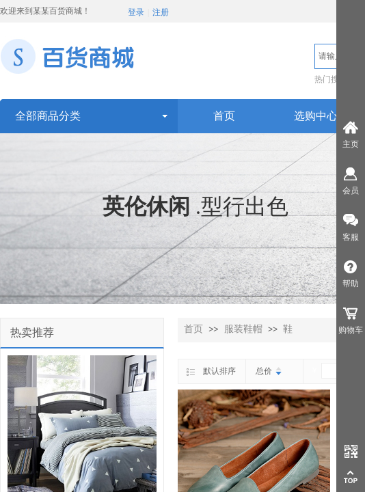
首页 (193, 329)
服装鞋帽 (243, 329)
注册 (160, 12)
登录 (136, 12)
